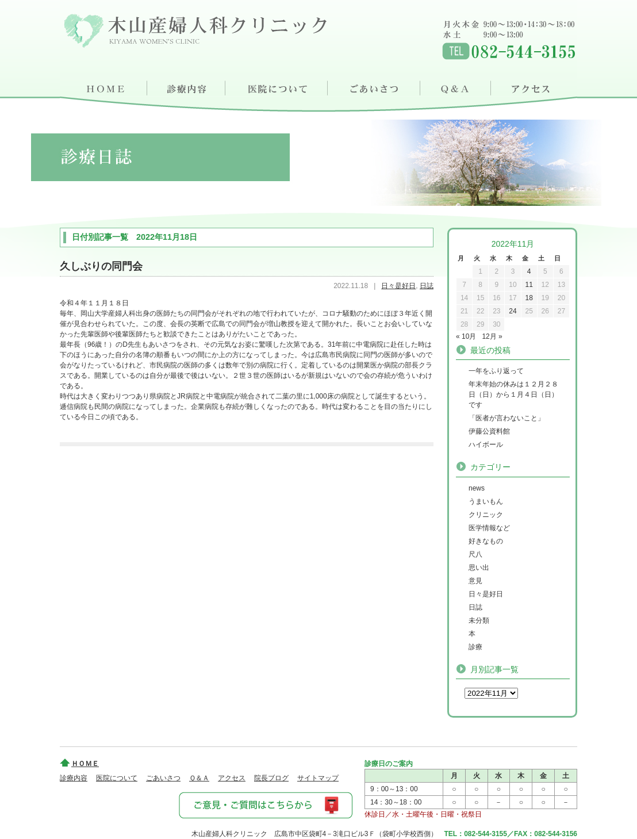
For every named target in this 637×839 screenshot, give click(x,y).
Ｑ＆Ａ (457, 86)
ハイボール (486, 444)
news (477, 488)
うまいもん (486, 501)
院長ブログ (271, 778)
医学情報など (489, 528)
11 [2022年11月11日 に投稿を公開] (528, 285)
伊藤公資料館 (489, 431)
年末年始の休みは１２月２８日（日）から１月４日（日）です (513, 394)
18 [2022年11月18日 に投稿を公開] (528, 298)
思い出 (479, 568)
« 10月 (466, 336)
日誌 (426, 286)
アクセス (535, 86)
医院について (277, 86)
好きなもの (486, 541)
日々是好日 (398, 286)
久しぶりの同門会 (101, 266)
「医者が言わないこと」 (506, 418)
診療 (475, 647)
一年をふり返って (496, 371)
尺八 (475, 554)
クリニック (486, 515)
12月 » (492, 336)
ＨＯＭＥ (103, 86)
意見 (475, 581)
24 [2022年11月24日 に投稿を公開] (512, 311)
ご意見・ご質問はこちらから (265, 804)
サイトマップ (318, 778)
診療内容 (186, 86)
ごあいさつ (375, 86)
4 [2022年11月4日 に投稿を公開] (529, 271)
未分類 (479, 620)
